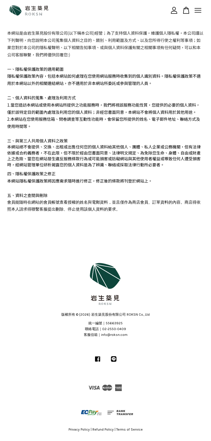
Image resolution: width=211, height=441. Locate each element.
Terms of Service (129, 429)
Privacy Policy (79, 429)
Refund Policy (103, 429)
